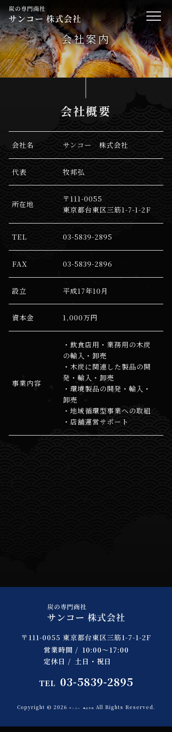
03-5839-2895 (86, 681)
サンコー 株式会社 (97, 707)
